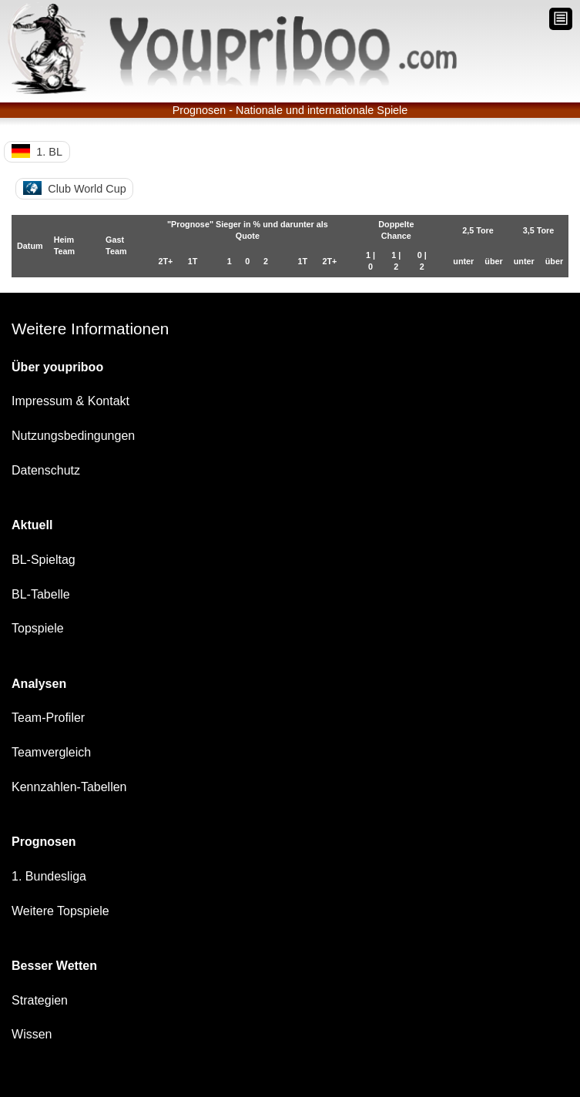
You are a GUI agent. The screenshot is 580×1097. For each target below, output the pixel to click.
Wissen (32, 1034)
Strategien (40, 1000)
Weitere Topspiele (60, 911)
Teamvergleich (51, 752)
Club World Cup (74, 188)
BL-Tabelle (41, 594)
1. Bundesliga (49, 876)
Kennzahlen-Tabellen (69, 786)
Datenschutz (46, 470)
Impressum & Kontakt (70, 401)
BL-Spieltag (43, 559)
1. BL (37, 151)
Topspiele (38, 628)
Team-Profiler (48, 717)
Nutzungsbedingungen (73, 435)
